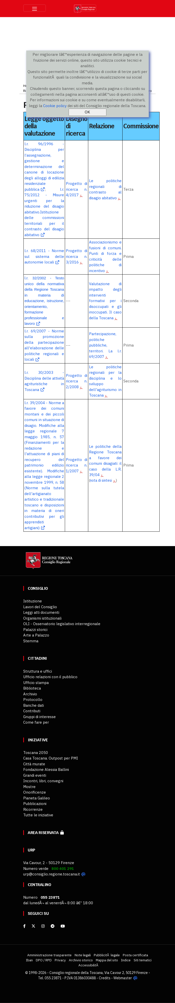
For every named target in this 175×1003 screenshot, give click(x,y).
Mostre (29, 786)
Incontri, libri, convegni (43, 780)
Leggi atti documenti (41, 612)
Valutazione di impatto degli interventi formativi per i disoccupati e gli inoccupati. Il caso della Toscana (105, 300)
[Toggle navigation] (34, 8)
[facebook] (24, 926)
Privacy (60, 960)
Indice (126, 960)
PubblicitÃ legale (107, 955)
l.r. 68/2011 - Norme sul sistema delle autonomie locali (44, 256)
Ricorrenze (33, 809)
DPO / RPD (44, 960)
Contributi (31, 710)
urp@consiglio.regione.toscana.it (51, 874)
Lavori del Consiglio (40, 606)
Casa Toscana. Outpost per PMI (50, 758)
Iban (29, 960)
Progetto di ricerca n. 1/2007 (76, 465)
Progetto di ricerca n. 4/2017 (76, 189)
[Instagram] (43, 926)
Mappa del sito (107, 960)
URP (31, 850)
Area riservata (46, 832)
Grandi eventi (34, 775)
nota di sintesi (101, 480)
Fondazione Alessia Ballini (46, 769)
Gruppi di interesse (39, 716)
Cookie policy (55, 105)
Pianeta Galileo (36, 798)
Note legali (83, 955)
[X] (33, 926)
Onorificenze (34, 792)
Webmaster (122, 978)
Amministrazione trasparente (49, 955)
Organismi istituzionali (42, 618)
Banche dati (33, 705)
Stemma (30, 641)
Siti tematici (143, 960)
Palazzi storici (35, 629)
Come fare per (36, 722)
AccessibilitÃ (88, 965)
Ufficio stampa (36, 682)
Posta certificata (135, 955)
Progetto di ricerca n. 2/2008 (76, 381)
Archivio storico (81, 960)
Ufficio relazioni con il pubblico (50, 676)
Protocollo (32, 699)
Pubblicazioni (34, 803)
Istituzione (32, 601)
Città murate (34, 764)
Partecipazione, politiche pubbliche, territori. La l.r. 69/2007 (105, 345)
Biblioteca (32, 688)
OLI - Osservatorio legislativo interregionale (61, 623)
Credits (104, 978)
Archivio (30, 694)
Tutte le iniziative (38, 815)
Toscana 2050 (35, 752)
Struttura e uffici (37, 671)
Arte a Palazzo (36, 635)
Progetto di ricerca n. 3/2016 (76, 256)
